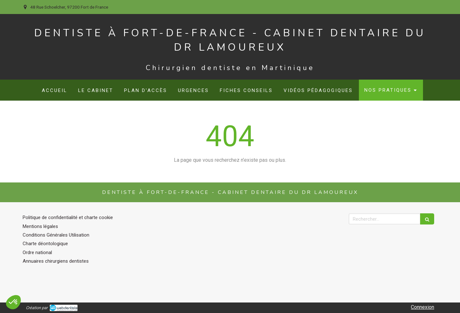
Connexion (422, 307)
